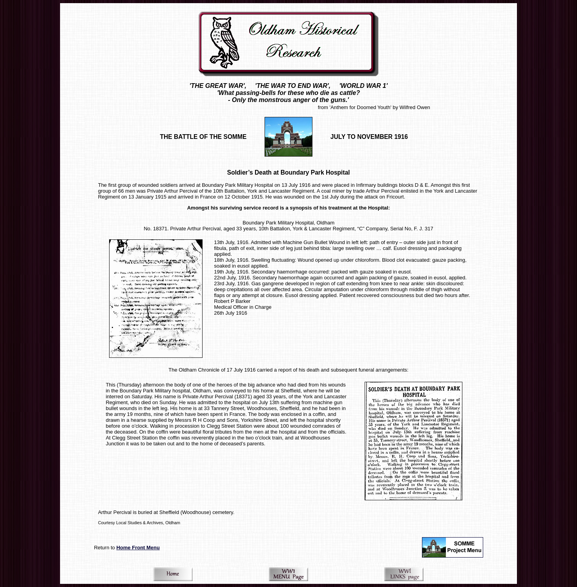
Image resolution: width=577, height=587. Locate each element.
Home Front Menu (138, 548)
